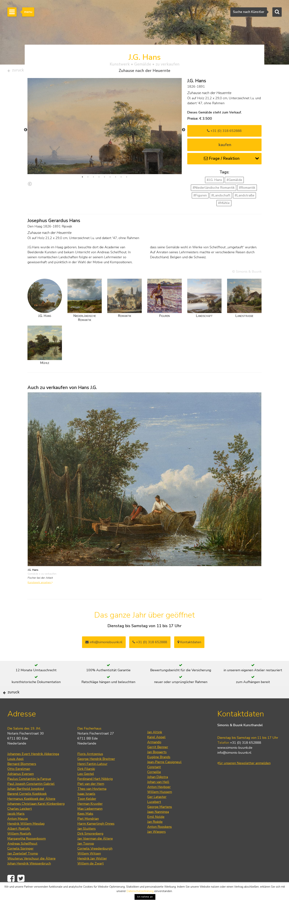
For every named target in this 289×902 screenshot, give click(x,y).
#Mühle (224, 204)
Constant (154, 779)
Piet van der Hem (90, 795)
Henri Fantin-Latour (92, 775)
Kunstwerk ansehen (40, 584)
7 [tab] (115, 178)
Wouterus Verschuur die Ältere (31, 870)
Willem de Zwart (90, 875)
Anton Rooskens (159, 838)
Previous (25, 131)
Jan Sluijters (86, 840)
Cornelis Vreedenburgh (94, 860)
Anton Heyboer (159, 798)
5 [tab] (104, 178)
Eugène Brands (158, 769)
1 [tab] (82, 178)
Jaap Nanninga (158, 823)
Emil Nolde (155, 828)
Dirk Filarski (86, 780)
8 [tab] (121, 178)
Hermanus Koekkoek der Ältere (31, 810)
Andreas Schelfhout (22, 855)
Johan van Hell (158, 794)
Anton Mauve (17, 830)
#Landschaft (220, 197)
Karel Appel (156, 749)
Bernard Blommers (21, 775)
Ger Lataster (156, 808)
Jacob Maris (16, 825)
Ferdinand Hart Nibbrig (95, 790)
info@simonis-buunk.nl (234, 764)
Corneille (154, 784)
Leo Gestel (85, 785)
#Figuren (200, 197)
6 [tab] (110, 178)
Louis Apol (15, 770)
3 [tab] (93, 178)
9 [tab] (126, 178)
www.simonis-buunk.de (234, 759)
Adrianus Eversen (20, 785)
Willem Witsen (89, 865)
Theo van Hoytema (91, 800)
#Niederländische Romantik (214, 189)
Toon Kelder (86, 810)
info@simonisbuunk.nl (103, 643)
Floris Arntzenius (90, 765)
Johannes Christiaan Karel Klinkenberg (36, 815)
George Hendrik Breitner (96, 770)
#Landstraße (244, 197)
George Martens (159, 818)
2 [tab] (88, 178)
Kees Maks (85, 825)
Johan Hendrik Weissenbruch (29, 875)
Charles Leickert (19, 820)
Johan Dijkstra (157, 789)
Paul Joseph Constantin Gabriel (31, 795)
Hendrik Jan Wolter (92, 870)
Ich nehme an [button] (145, 896)
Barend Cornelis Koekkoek (27, 805)
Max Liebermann (89, 820)
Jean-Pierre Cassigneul (164, 774)
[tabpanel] (104, 135)
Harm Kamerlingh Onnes (95, 835)
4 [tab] (99, 178)
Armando (154, 754)
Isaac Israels (86, 805)
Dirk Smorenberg (90, 845)
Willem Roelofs (19, 845)
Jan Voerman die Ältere (95, 850)
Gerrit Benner (157, 759)
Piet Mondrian (88, 830)
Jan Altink (154, 744)
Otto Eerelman (18, 780)
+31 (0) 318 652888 (224, 132)
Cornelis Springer (20, 860)
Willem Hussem (159, 803)
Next (183, 131)
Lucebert (154, 813)
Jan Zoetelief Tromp (22, 865)
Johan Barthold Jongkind (25, 800)
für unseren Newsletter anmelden (244, 775)
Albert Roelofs (18, 840)
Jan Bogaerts (157, 764)
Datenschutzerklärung (140, 891)
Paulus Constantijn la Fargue (29, 790)
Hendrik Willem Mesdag (26, 835)
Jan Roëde (155, 833)
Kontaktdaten (189, 643)
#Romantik (247, 189)
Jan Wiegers (156, 843)
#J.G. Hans (214, 181)
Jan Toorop (85, 855)
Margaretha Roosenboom (26, 850)
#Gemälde (234, 181)
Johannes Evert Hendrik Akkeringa (33, 765)
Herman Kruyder (90, 815)
